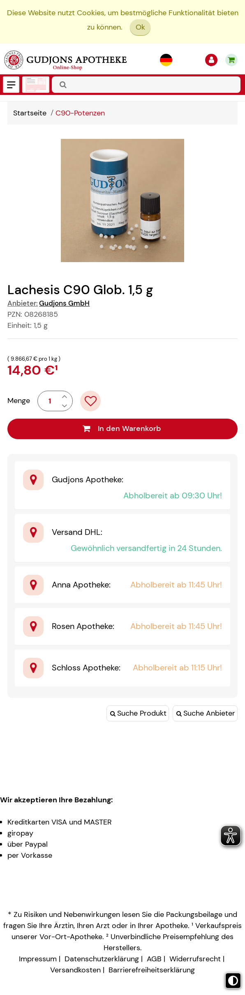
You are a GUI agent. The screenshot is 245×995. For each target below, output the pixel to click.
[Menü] (11, 84)
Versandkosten (75, 970)
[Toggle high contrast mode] (233, 980)
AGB (154, 959)
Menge (18, 400)
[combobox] (146, 84)
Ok (140, 27)
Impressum (38, 959)
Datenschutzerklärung (102, 959)
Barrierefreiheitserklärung (152, 970)
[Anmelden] (211, 60)
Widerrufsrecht (195, 959)
